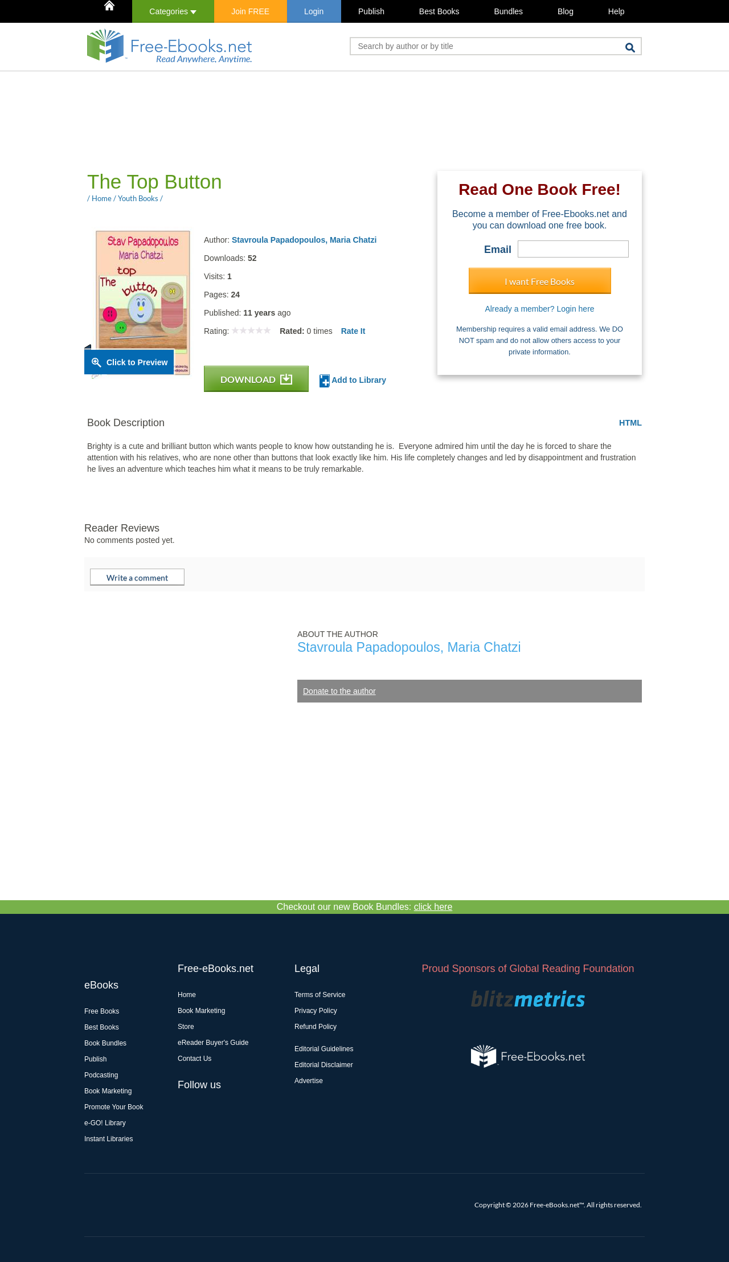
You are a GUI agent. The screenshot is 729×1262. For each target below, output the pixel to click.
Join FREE (250, 11)
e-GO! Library (105, 1123)
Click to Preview (137, 362)
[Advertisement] (291, 120)
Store (186, 1027)
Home (187, 995)
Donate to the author (339, 691)
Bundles (508, 11)
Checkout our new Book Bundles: (365, 907)
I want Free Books (540, 281)
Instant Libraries (108, 1139)
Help (616, 11)
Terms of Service (319, 995)
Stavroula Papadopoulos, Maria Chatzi (304, 239)
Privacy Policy (315, 1011)
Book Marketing (108, 1091)
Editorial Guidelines (323, 1049)
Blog (566, 11)
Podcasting (101, 1075)
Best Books (439, 11)
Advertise (308, 1081)
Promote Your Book (113, 1107)
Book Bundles (105, 1043)
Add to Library (353, 380)
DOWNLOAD (256, 379)
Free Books (101, 1011)
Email (497, 249)
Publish (371, 11)
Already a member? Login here (539, 308)
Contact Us (194, 1059)
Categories (172, 11)
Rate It (353, 331)
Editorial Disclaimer (323, 1065)
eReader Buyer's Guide (213, 1043)
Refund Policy (315, 1027)
